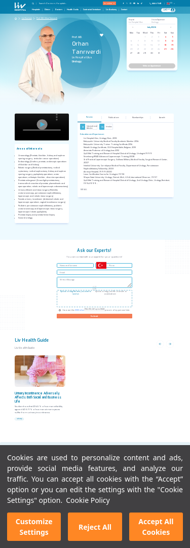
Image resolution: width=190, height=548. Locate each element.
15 (145, 45)
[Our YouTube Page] (134, 3)
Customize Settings (34, 527)
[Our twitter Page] (127, 3)
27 (131, 53)
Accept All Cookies (155, 527)
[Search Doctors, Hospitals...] (59, 3)
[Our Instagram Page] (130, 3)
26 (172, 49)
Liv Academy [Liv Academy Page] (111, 10)
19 (172, 45)
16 (151, 45)
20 (131, 49)
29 (144, 53)
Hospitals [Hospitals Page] (36, 10)
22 (145, 49)
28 (138, 53)
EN (171, 3)
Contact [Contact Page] (124, 10)
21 (138, 49)
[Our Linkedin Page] (138, 3)
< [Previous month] (132, 27)
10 (159, 41)
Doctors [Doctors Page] (58, 10)
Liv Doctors (27, 18)
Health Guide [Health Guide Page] (73, 10)
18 (165, 45)
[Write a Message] (94, 282)
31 (159, 53)
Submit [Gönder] (94, 316)
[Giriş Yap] (167, 10)
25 (165, 49)
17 (159, 45)
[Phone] (156, 4)
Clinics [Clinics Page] (47, 10)
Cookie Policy (87, 500)
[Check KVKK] (60, 310)
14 (138, 45)
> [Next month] (170, 27)
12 (172, 41)
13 (131, 45)
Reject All (95, 527)
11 (165, 41)
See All (84, 190)
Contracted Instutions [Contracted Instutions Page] (92, 10)
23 (152, 49)
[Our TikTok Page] (143, 3)
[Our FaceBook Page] (123, 3)
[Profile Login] (172, 10)
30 (151, 53)
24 (159, 49)
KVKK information (82, 310)
